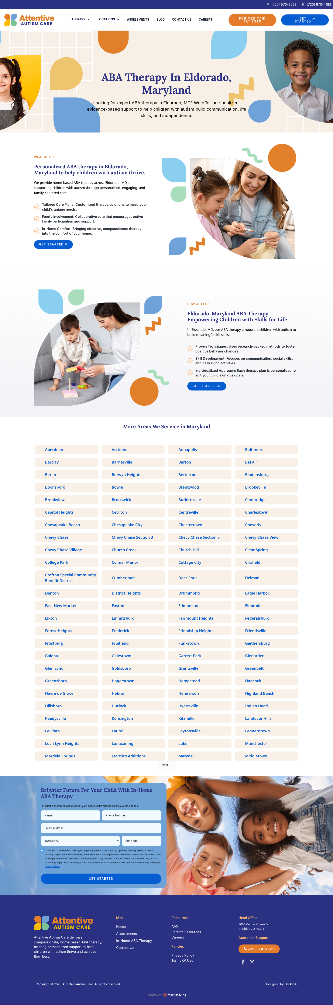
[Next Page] (166, 765)
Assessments (138, 19)
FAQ (174, 927)
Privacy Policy (182, 955)
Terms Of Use (182, 960)
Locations (106, 19)
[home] (29, 20)
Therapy (78, 19)
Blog (161, 19)
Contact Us (125, 948)
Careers (205, 19)
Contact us (181, 19)
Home (121, 927)
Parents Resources (186, 932)
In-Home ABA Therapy (134, 941)
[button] (81, 19)
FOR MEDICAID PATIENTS (252, 20)
